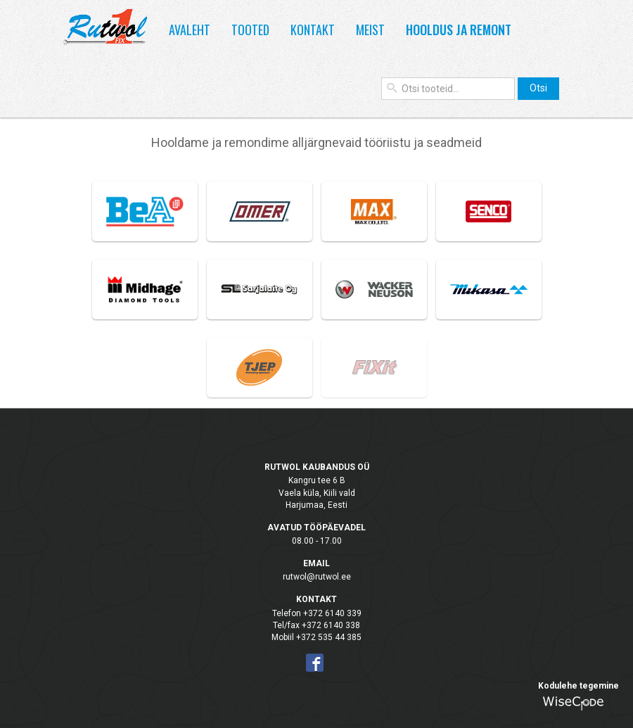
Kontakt (312, 29)
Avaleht (189, 29)
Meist (370, 29)
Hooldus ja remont (458, 29)
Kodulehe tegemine (578, 686)
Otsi (538, 88)
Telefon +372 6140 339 (317, 613)
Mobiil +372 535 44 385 (316, 637)
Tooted (250, 29)
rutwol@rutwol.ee (317, 577)
